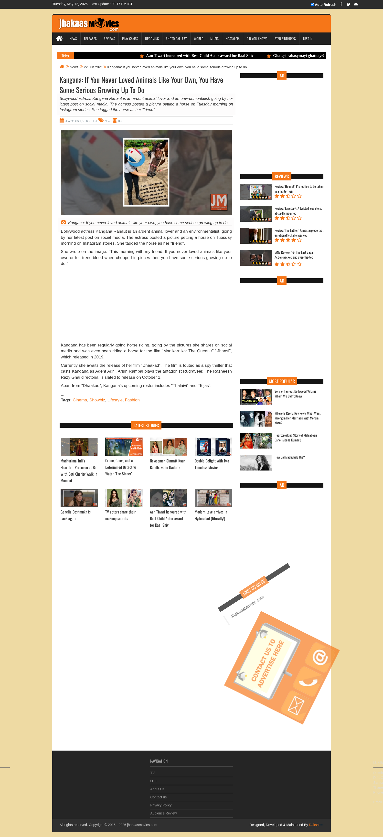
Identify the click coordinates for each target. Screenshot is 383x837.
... (62, 394)
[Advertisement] (146, 306)
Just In (307, 38)
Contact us (158, 794)
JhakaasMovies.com (221, 611)
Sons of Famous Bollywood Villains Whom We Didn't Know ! (295, 393)
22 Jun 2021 (93, 67)
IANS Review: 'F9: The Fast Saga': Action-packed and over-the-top (294, 255)
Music (214, 38)
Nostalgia (233, 38)
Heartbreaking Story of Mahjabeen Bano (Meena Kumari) (296, 437)
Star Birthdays (285, 38)
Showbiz (97, 400)
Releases (90, 38)
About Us (157, 786)
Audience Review (163, 811)
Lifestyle (115, 400)
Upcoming (152, 38)
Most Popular (282, 381)
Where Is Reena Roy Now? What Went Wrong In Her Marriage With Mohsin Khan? (297, 418)
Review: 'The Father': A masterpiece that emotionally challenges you (299, 233)
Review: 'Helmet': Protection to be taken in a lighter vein (299, 189)
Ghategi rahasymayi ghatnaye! (299, 55)
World (198, 38)
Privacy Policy (160, 803)
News (73, 38)
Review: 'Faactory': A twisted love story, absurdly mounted (298, 211)
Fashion (132, 400)
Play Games (130, 38)
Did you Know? (257, 38)
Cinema (80, 400)
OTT (153, 778)
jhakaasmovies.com (142, 825)
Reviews (109, 38)
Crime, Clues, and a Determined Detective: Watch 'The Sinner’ (121, 467)
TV (152, 770)
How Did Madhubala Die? (290, 457)
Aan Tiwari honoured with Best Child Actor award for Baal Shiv (200, 55)
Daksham (315, 825)
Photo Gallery (176, 38)
